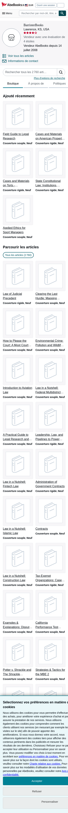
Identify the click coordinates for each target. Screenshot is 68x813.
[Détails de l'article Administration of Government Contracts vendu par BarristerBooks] (50, 468)
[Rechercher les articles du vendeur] (26, 72)
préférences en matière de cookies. (38, 756)
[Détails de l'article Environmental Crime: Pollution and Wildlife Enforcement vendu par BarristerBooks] (50, 328)
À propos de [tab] (36, 84)
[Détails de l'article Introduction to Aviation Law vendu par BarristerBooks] (18, 375)
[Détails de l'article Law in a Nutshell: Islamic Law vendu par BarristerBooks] (18, 516)
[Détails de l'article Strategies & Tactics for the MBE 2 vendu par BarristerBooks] (50, 656)
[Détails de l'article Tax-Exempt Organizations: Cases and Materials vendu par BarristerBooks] (50, 562)
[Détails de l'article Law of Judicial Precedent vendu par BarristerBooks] (18, 281)
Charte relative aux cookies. (46, 763)
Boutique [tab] (13, 84)
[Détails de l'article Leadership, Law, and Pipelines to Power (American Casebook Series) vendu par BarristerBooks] (50, 422)
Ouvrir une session (46, 5)
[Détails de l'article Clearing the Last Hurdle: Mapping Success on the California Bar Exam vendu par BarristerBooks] (50, 281)
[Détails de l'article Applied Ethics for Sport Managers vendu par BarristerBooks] (18, 215)
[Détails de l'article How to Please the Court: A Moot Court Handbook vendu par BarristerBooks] (18, 328)
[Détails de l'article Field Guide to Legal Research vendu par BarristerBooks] (18, 121)
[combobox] (39, 13)
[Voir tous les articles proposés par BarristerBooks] (18, 56)
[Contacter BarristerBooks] (20, 61)
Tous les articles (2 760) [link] (18, 255)
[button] (61, 72)
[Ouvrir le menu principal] (8, 13)
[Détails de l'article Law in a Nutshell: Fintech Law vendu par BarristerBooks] (18, 468)
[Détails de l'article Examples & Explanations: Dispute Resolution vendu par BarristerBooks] (18, 610)
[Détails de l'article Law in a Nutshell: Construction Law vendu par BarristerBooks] (18, 562)
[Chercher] (62, 13)
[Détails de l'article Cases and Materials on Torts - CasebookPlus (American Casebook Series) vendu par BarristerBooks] (18, 168)
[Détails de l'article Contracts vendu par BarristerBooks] (50, 513)
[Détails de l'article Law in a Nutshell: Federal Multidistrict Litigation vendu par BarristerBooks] (50, 375)
